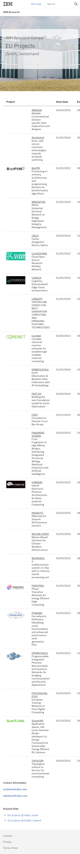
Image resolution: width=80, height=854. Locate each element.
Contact (7, 835)
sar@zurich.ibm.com (15, 789)
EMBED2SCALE (40, 369)
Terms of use (10, 847)
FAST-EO (36, 393)
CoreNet (36, 335)
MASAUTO (37, 512)
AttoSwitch (38, 137)
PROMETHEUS (40, 653)
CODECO (36, 277)
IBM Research (11, 12)
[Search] (62, 4)
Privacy (7, 841)
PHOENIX (37, 613)
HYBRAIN (37, 482)
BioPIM (36, 168)
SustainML (37, 720)
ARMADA (37, 110)
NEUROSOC (38, 558)
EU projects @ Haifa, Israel (23, 815)
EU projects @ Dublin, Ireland (24, 820)
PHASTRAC (38, 585)
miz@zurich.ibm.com (15, 795)
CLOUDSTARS (39, 253)
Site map (36, 4)
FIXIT (35, 414)
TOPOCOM (37, 760)
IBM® (8, 4)
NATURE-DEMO (40, 534)
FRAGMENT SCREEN (38, 434)
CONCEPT (37, 298)
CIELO (35, 235)
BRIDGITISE (38, 201)
